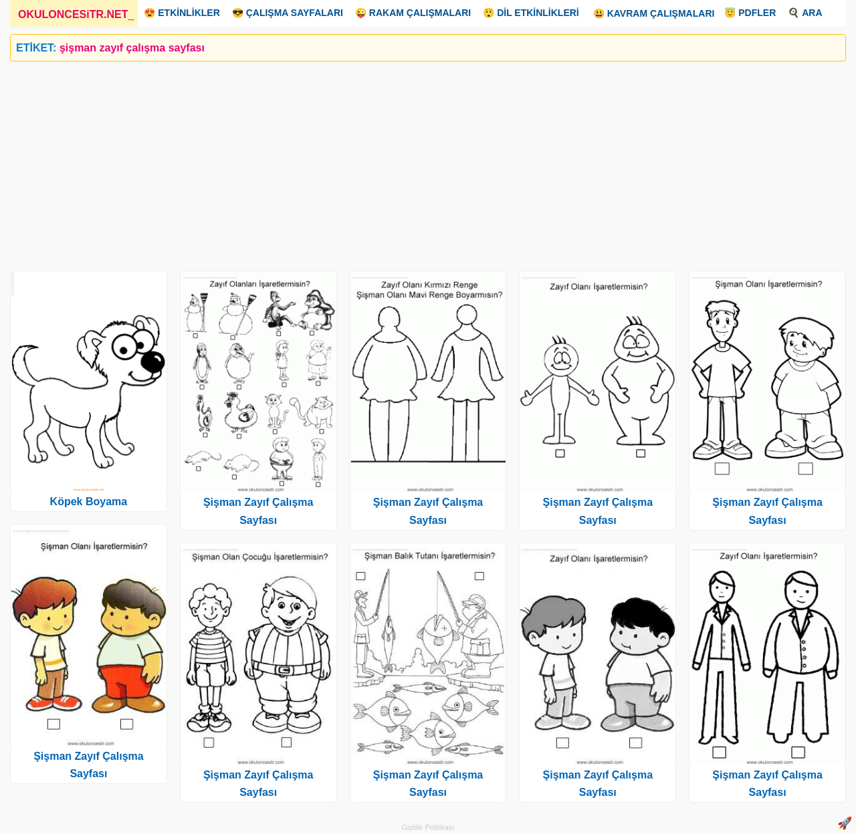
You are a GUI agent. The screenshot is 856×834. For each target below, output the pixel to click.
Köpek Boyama (89, 501)
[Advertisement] (411, 161)
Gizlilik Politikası (428, 827)
